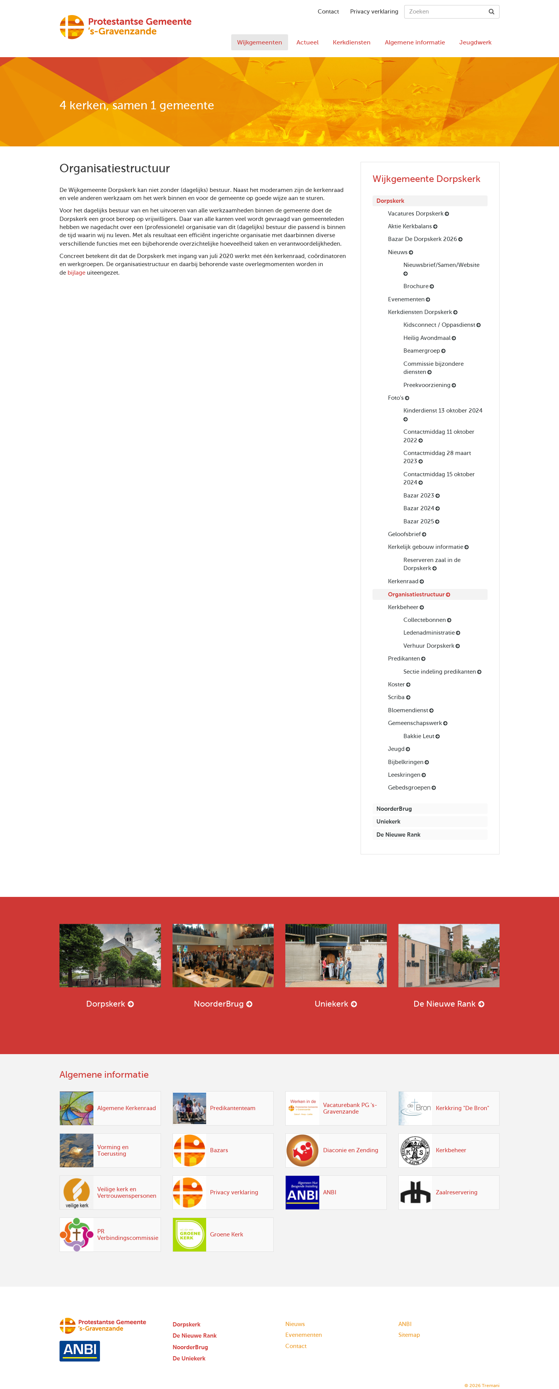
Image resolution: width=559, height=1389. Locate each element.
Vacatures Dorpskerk (416, 214)
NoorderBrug (394, 808)
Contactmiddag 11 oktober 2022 (438, 436)
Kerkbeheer (403, 607)
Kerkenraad (403, 581)
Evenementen (406, 299)
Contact (328, 11)
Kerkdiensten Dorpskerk (420, 312)
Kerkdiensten (352, 42)
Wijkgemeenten (259, 42)
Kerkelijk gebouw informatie (425, 547)
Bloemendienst (408, 710)
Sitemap (409, 1335)
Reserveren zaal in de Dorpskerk (432, 564)
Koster (396, 684)
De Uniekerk (189, 1358)
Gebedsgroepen (409, 787)
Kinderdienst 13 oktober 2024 (443, 411)
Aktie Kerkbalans (410, 226)
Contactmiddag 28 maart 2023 (437, 457)
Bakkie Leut (418, 736)
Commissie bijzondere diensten (433, 368)
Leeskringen (404, 775)
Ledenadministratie (429, 633)
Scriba (397, 697)
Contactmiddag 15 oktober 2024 (439, 478)
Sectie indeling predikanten (439, 672)
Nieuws (398, 252)
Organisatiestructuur (416, 594)
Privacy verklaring (374, 11)
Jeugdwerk (475, 42)
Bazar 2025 (418, 521)
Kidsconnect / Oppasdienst (439, 325)
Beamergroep (421, 351)
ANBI (405, 1324)
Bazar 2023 (418, 495)
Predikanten (404, 658)
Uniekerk (388, 821)
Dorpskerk (390, 200)
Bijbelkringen (405, 762)
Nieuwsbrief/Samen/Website (441, 265)
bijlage (76, 273)
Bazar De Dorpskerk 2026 (422, 239)
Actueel (307, 42)
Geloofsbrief (404, 534)
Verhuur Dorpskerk (428, 646)
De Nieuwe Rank (398, 834)
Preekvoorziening (427, 385)
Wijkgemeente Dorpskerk (427, 179)
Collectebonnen (424, 620)
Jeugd (396, 749)
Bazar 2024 (418, 508)
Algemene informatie (415, 42)
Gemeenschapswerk (415, 723)
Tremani (491, 1385)
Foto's (396, 398)
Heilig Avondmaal (427, 338)
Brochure (416, 286)
